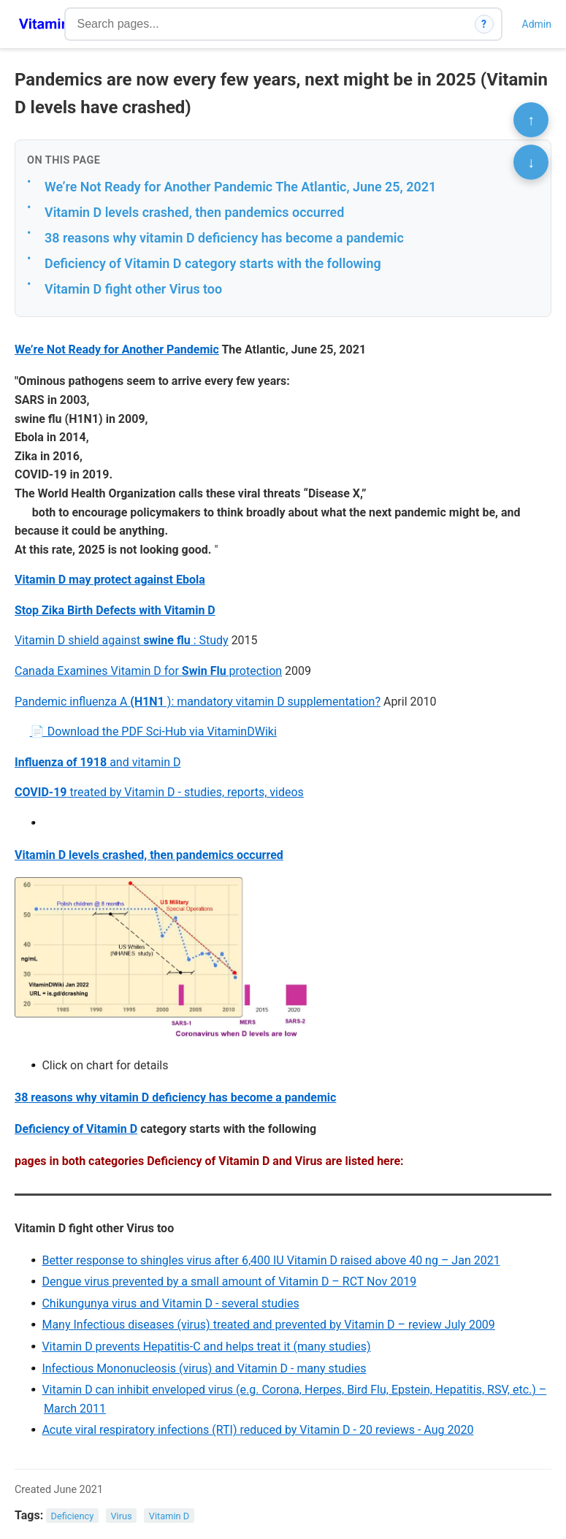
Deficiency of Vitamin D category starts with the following (213, 263)
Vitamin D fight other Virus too (133, 289)
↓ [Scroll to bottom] (531, 162)
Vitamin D (169, 1516)
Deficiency (72, 1516)
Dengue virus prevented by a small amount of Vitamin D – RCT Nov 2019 (229, 1281)
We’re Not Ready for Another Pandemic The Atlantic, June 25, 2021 (240, 186)
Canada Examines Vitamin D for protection (148, 671)
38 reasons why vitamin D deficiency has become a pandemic (224, 237)
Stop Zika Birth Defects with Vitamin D (115, 610)
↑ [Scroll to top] (531, 120)
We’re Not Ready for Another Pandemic (117, 349)
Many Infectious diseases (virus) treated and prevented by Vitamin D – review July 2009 (268, 1325)
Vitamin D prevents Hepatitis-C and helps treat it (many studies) (206, 1346)
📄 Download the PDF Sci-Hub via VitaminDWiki (153, 731)
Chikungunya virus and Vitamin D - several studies (170, 1303)
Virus (120, 1516)
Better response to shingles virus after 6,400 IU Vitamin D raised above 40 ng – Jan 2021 (271, 1260)
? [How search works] (483, 24)
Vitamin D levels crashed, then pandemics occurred (194, 212)
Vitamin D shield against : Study (122, 640)
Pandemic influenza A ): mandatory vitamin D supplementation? (197, 702)
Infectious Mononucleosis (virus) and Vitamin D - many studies (204, 1368)
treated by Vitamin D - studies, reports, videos (159, 792)
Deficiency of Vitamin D (76, 1129)
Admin (536, 24)
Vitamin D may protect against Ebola (110, 580)
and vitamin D (97, 762)
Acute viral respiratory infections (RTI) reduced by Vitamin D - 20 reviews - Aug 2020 (257, 1430)
